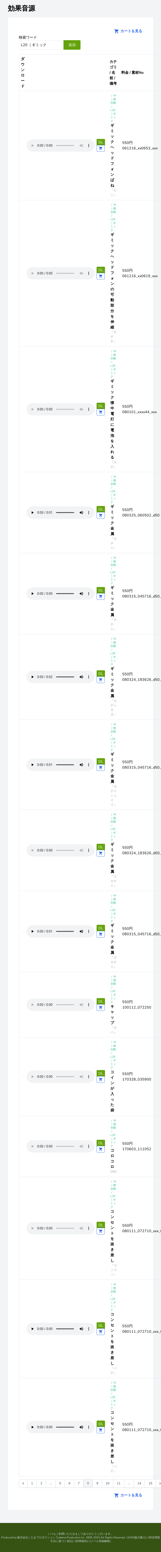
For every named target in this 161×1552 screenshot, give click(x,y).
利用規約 (81, 1541)
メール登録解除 (100, 1541)
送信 (72, 44)
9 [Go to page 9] (97, 1483)
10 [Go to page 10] (107, 1483)
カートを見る (126, 31)
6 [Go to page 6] (69, 1483)
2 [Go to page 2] (41, 1483)
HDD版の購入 (136, 1537)
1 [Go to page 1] (32, 1483)
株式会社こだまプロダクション (36, 1537)
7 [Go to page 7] (79, 1483)
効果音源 (21, 8)
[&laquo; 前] (23, 1483)
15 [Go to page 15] (150, 1483)
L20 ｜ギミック (113, 115)
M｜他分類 (113, 99)
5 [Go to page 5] (60, 1483)
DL (100, 142)
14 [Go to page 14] (139, 1483)
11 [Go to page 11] (118, 1483)
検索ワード (28, 37)
